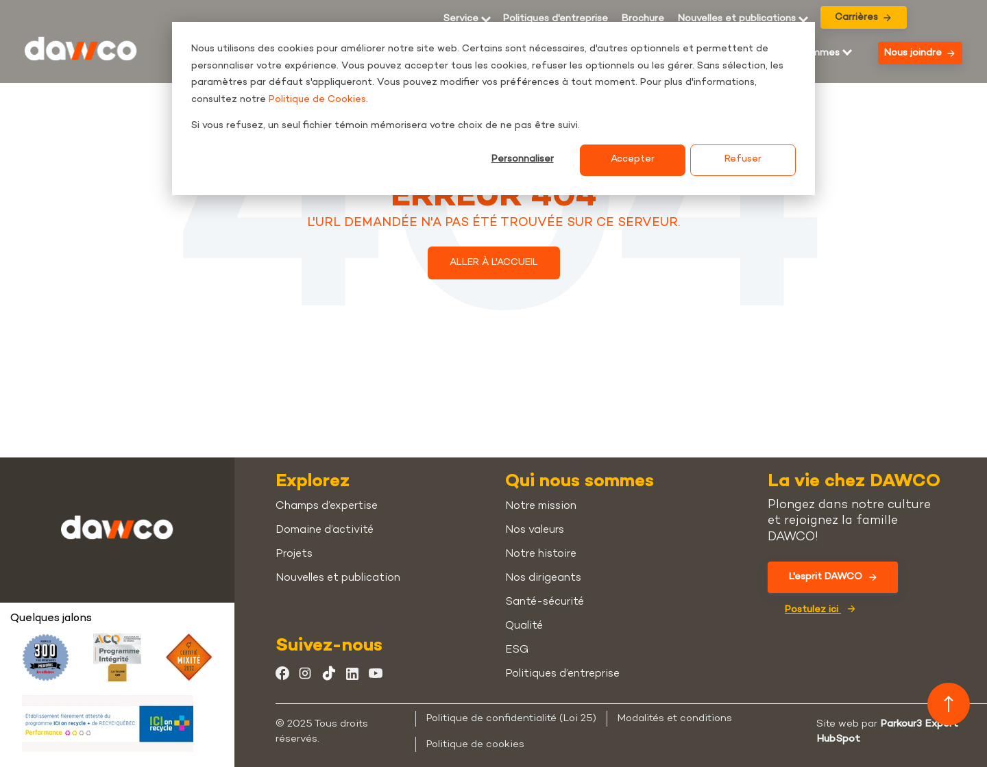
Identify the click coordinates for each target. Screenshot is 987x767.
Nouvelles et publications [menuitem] (737, 19)
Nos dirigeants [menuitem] (543, 578)
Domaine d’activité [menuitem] (325, 530)
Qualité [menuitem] (524, 626)
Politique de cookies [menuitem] (475, 744)
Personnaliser (522, 159)
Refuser (742, 159)
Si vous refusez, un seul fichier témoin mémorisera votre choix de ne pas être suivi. (385, 125)
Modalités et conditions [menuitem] (674, 718)
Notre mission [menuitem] (540, 506)
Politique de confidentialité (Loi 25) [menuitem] (511, 718)
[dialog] (493, 108)
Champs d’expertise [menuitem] (327, 506)
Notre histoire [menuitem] (540, 554)
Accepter (633, 159)
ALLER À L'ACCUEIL (494, 262)
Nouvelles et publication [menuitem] (338, 578)
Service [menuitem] (460, 19)
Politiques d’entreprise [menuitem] (562, 674)
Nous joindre (919, 53)
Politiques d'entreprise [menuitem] (555, 19)
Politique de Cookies (317, 99)
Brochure (643, 19)
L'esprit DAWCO (833, 577)
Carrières (863, 17)
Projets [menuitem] (294, 554)
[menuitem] (643, 19)
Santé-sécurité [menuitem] (544, 602)
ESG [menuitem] (516, 650)
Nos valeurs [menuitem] (534, 530)
